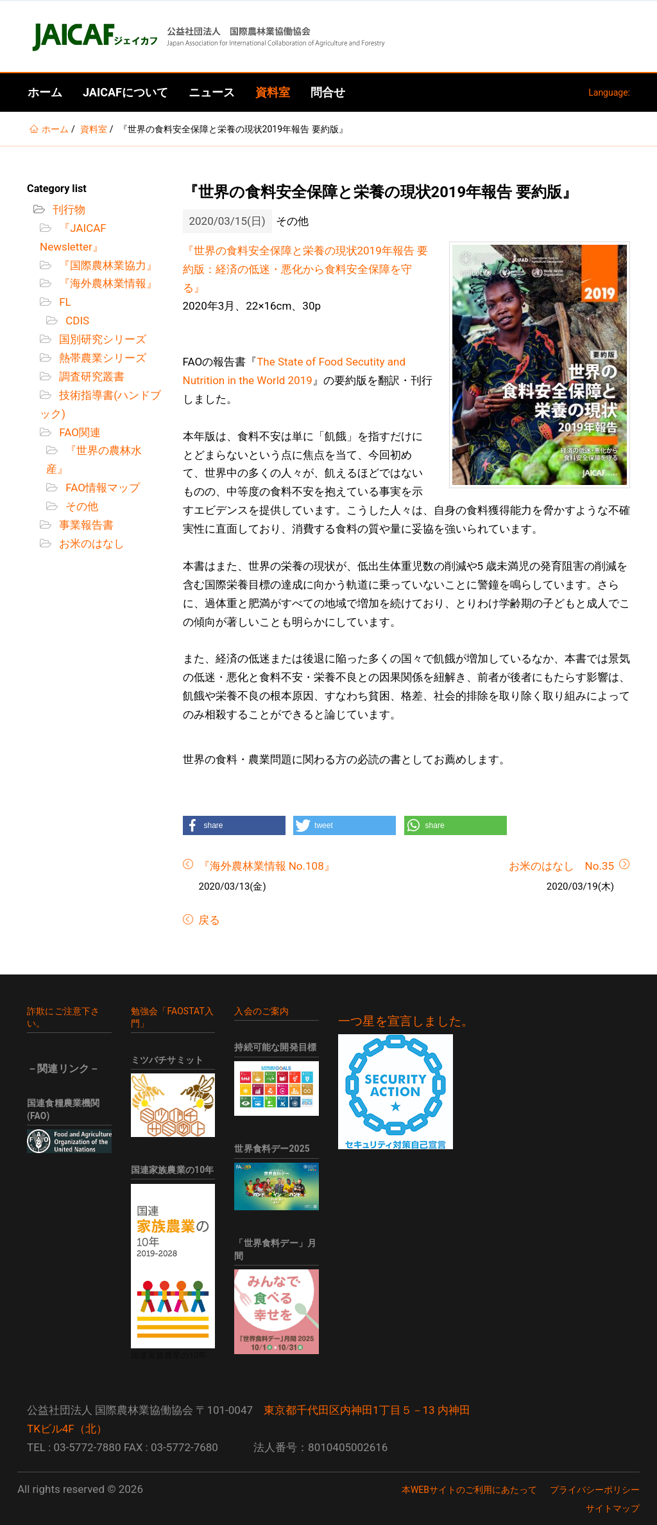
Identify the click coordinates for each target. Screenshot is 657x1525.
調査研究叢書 (90, 376)
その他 (80, 506)
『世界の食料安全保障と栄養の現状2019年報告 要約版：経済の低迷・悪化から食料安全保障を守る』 (305, 269)
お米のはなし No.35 (561, 865)
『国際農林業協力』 (106, 265)
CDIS (76, 320)
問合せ (328, 92)
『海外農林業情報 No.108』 (267, 865)
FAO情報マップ (101, 487)
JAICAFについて (125, 92)
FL (63, 301)
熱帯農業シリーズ (101, 357)
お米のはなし (90, 543)
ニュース (212, 92)
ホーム (45, 92)
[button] (234, 825)
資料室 (272, 92)
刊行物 (67, 209)
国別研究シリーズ (101, 339)
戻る (208, 919)
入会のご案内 (261, 1011)
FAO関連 (78, 432)
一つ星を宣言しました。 (406, 1021)
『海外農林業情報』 (106, 283)
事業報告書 (85, 524)
